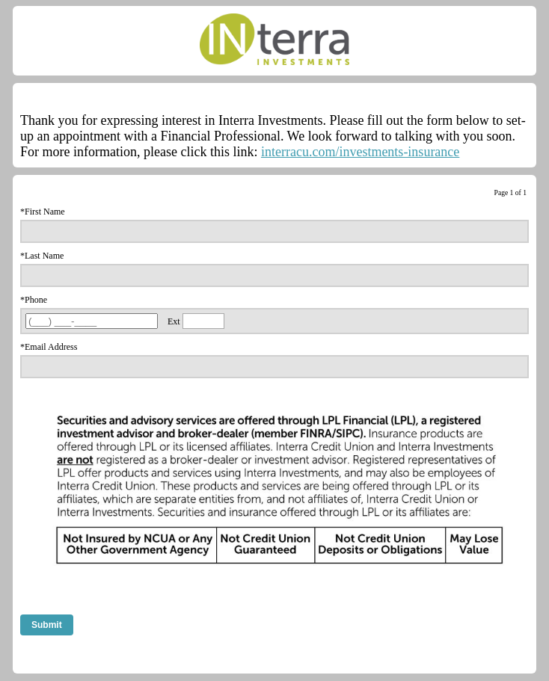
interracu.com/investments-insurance (360, 151)
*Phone (33, 300)
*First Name (42, 211)
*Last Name (42, 255)
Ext (174, 321)
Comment (37, 656)
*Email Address (48, 347)
